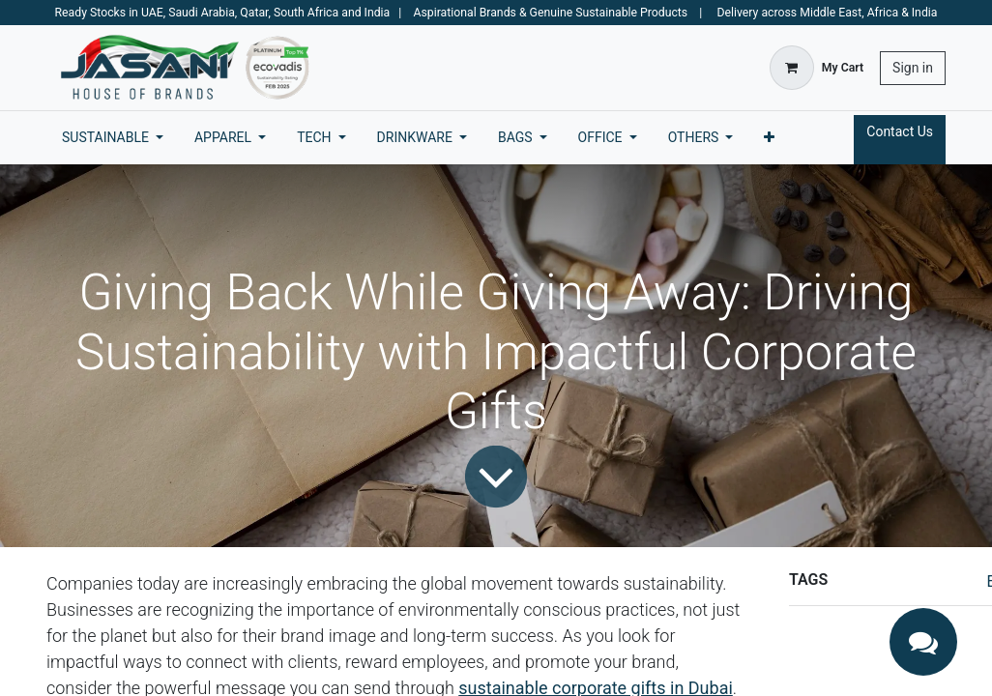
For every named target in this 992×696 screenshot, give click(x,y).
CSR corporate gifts (859, 643)
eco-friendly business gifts (882, 668)
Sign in (912, 67)
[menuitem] (112, 138)
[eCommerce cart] (816, 68)
